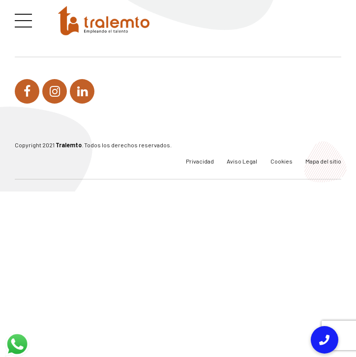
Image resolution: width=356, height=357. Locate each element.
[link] (104, 20)
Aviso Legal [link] (242, 161)
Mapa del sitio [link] (323, 161)
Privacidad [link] (200, 161)
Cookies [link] (281, 161)
